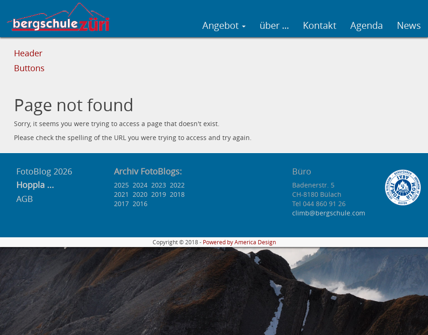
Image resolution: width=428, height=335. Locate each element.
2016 (140, 203)
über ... (274, 25)
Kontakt (319, 25)
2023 (158, 185)
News (409, 25)
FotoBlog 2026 (43, 171)
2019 (158, 194)
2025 (121, 185)
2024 (140, 185)
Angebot (224, 25)
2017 (121, 203)
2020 (140, 194)
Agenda (366, 25)
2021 (121, 194)
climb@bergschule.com (328, 212)
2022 (177, 185)
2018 (177, 194)
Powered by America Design (239, 242)
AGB (24, 198)
